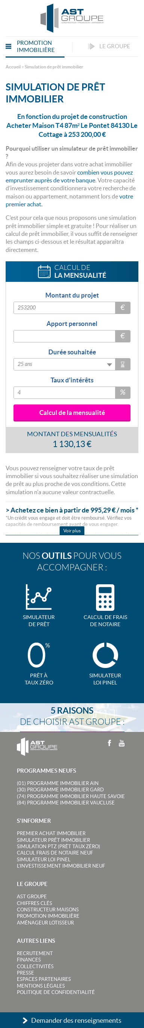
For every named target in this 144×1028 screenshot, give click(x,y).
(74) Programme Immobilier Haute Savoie (71, 796)
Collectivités (35, 966)
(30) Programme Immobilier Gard (60, 789)
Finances (29, 960)
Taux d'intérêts (72, 380)
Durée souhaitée (72, 352)
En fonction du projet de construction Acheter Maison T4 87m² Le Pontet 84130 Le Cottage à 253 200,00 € (72, 125)
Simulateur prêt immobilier (53, 840)
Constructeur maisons (48, 909)
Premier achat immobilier (51, 833)
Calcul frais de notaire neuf (55, 853)
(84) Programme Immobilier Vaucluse (66, 803)
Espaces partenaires (44, 979)
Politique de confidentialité (56, 992)
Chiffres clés (34, 903)
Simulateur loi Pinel (43, 859)
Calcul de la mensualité (72, 412)
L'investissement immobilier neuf (61, 866)
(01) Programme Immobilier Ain (58, 783)
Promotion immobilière (48, 916)
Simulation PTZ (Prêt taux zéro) (58, 846)
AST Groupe (32, 896)
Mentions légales (41, 986)
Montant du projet (72, 295)
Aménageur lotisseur (45, 923)
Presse (25, 973)
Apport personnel (72, 323)
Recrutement (35, 953)
